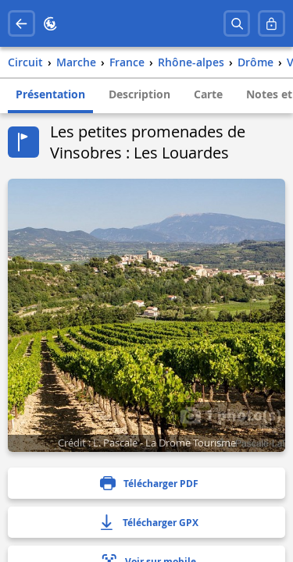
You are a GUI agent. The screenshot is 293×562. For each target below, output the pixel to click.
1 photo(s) (230, 414)
